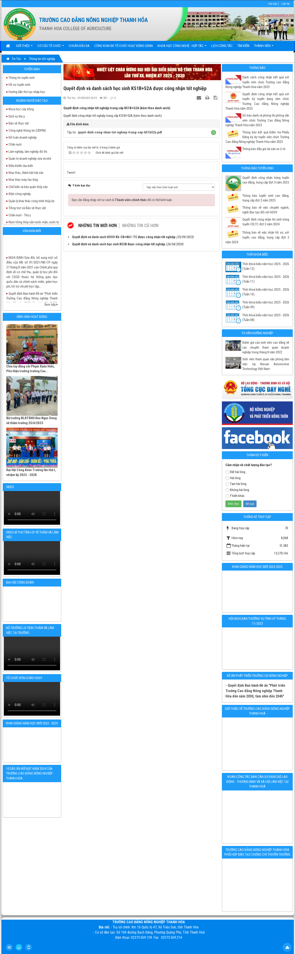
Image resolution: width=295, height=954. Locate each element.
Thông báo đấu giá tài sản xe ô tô (264, 149)
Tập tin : (114, 132)
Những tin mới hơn (97, 225)
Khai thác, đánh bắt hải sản (26, 173)
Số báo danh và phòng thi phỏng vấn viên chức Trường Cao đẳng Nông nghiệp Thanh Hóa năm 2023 (257, 120)
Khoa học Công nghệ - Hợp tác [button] (182, 47)
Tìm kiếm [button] (243, 46)
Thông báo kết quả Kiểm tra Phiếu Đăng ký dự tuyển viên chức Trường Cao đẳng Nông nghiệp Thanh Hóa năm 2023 (257, 137)
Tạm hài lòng (235, 484)
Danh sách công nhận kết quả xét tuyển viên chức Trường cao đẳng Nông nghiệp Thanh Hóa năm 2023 (257, 82)
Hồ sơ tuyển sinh (19, 85)
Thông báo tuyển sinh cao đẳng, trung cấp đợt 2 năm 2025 (265, 198)
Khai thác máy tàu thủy (23, 180)
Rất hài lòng (235, 472)
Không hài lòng (237, 490)
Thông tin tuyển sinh (22, 78)
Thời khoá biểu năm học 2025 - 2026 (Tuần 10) (265, 292)
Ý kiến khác (235, 496)
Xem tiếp (51, 305)
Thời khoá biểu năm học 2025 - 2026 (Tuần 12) (265, 266)
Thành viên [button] (263, 47)
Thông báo (257, 68)
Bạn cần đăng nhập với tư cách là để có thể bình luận (122, 200)
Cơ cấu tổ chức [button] (50, 47)
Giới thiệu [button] (24, 47)
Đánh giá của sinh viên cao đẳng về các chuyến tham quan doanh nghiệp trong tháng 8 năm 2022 (265, 347)
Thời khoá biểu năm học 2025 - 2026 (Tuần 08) (265, 317)
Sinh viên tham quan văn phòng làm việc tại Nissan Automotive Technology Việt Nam (265, 364)
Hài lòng (233, 478)
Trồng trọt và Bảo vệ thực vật (27, 208)
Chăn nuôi (15, 144)
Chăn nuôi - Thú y (20, 215)
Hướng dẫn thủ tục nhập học (27, 92)
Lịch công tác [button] (222, 46)
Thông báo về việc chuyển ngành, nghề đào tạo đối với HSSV (265, 210)
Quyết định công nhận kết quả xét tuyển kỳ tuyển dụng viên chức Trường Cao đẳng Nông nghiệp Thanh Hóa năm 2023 (257, 101)
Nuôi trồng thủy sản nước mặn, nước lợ (34, 222)
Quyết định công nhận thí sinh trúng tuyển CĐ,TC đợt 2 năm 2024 (265, 221)
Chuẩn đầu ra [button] (79, 46)
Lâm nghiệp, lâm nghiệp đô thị (28, 152)
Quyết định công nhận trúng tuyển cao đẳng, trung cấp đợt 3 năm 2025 (265, 180)
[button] (213, 132)
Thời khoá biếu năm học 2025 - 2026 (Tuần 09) (265, 304)
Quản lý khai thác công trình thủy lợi (31, 201)
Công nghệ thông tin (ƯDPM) (27, 130)
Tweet (71, 172)
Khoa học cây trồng (21, 109)
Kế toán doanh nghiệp (23, 137)
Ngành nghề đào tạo (32, 101)
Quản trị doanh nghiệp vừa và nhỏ (30, 159)
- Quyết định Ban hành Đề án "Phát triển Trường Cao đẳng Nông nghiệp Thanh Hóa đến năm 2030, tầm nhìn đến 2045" (255, 690)
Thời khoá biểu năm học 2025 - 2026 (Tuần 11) (265, 279)
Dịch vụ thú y (17, 116)
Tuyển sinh (32, 69)
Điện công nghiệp (20, 194)
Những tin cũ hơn (140, 225)
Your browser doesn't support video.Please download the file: (32, 508)
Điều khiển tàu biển (21, 166)
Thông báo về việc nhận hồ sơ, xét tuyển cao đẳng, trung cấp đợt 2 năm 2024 (257, 237)
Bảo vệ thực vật (19, 123)
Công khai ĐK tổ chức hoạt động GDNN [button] (123, 46)
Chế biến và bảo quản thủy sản (28, 187)
